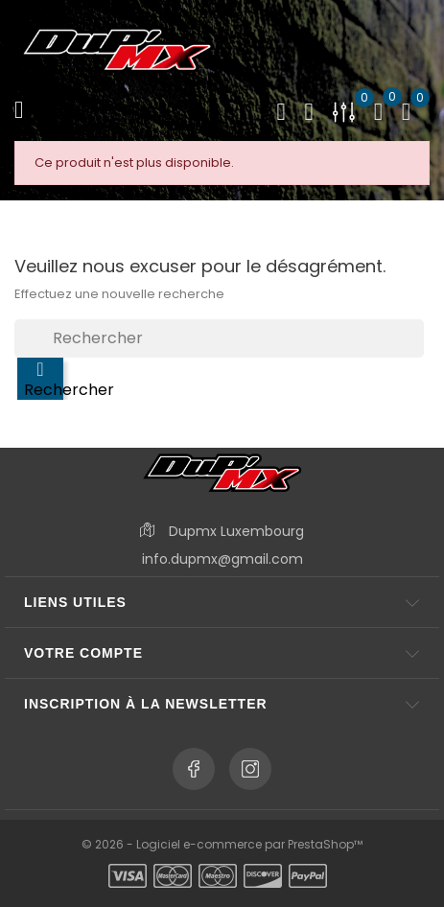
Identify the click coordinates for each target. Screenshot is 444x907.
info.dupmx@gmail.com (222, 559)
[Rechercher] (219, 338)
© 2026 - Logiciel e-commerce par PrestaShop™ (222, 844)
